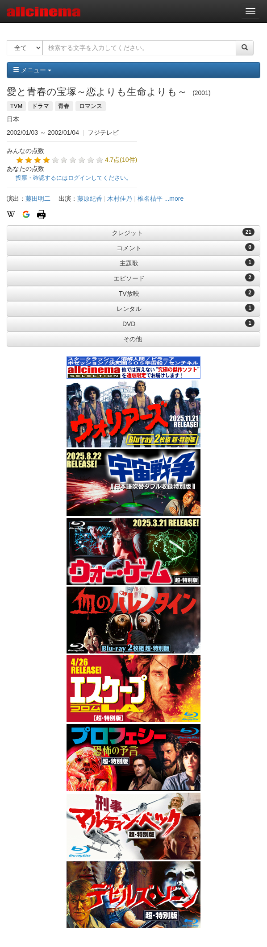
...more (174, 198)
